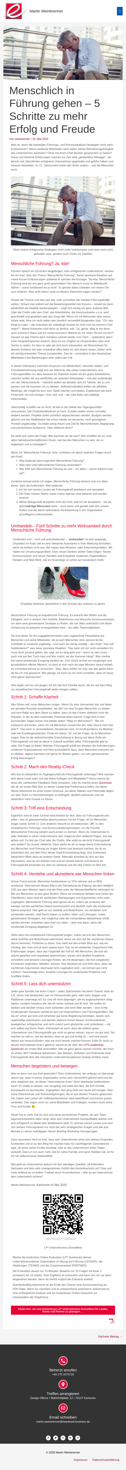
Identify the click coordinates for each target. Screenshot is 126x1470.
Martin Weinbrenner (46, 11)
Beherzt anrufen (63, 1370)
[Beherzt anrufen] (63, 1360)
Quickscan (105, 782)
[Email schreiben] (63, 1408)
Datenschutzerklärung (105, 1459)
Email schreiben (63, 1417)
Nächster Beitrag (110, 1336)
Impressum (80, 1459)
